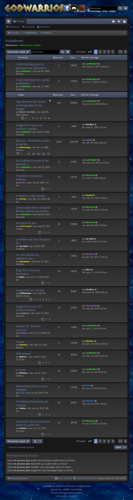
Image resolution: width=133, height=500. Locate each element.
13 (45, 118)
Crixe (22, 393)
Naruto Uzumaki (27, 112)
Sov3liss (90, 124)
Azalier (89, 140)
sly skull (23, 246)
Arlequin (23, 333)
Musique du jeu (26, 223)
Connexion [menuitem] (120, 22)
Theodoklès (91, 306)
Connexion (30, 27)
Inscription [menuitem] (125, 22)
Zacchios (90, 254)
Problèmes (14, 40)
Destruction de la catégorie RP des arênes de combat (33, 209)
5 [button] (113, 52)
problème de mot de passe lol (33, 241)
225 (48, 154)
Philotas (23, 373)
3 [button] (104, 52)
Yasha (22, 408)
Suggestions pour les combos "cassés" (29, 126)
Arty (60, 490)
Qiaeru (79, 493)
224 (43, 154)
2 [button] (100, 52)
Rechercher (14, 27)
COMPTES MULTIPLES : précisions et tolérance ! (31, 66)
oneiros (23, 428)
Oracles (37, 45)
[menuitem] (113, 21)
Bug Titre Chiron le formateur (28, 271)
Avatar (20, 341)
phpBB (58, 486)
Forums (20, 21)
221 (28, 154)
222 (33, 154)
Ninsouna (90, 175)
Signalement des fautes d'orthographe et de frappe (31, 105)
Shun (22, 277)
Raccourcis (9, 22)
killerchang (24, 147)
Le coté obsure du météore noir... (27, 256)
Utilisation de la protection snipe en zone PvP (33, 423)
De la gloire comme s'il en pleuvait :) (32, 162)
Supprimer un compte (30, 290)
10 (33, 118)
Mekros (23, 357)
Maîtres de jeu (26, 45)
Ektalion (23, 345)
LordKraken (25, 71)
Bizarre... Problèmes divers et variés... (33, 142)
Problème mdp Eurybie (30, 196)
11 (37, 118)
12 (41, 118)
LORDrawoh (25, 293)
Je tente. (21, 369)
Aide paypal (23, 353)
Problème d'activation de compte (32, 403)
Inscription (44, 27)
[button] (90, 52)
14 (49, 118)
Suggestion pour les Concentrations (28, 308)
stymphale (24, 261)
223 (38, 154)
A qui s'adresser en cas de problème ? (32, 81)
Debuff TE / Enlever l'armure (28, 327)
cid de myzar (25, 226)
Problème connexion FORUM (29, 177)
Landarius (24, 313)
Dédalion (90, 401)
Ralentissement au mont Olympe (31, 387)
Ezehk (22, 182)
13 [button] (120, 52)
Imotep (22, 199)
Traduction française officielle (62, 493)
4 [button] (108, 52)
